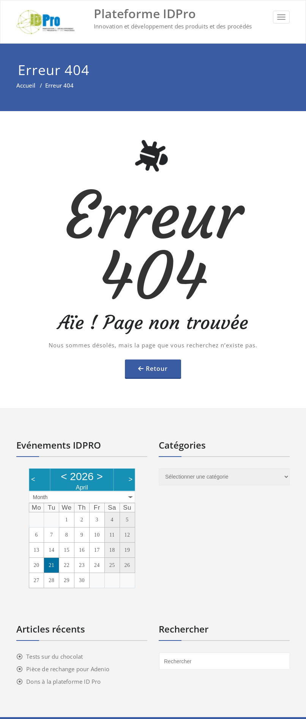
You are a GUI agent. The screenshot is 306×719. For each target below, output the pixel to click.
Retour (157, 368)
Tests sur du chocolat (54, 656)
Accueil (25, 85)
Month (40, 497)
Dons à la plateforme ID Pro (63, 681)
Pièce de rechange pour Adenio (67, 669)
